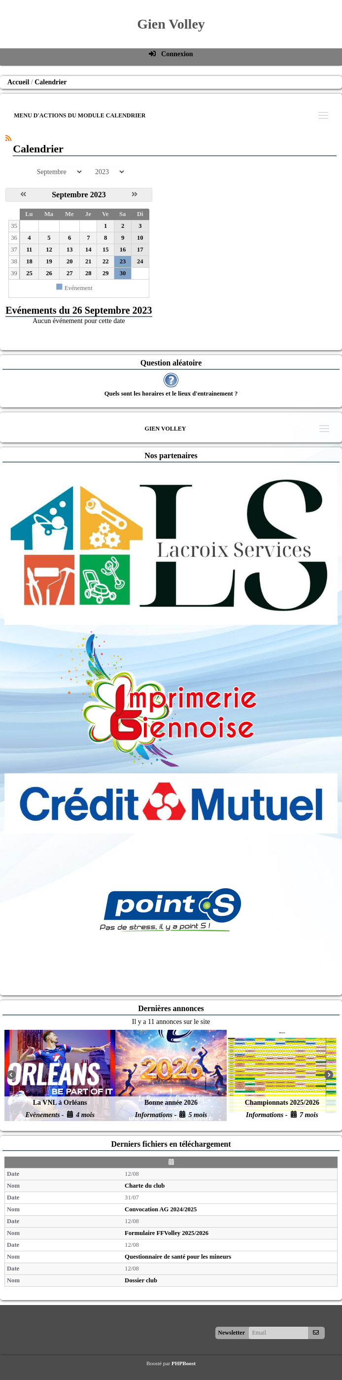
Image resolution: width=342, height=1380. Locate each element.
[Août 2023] (23, 194)
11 (29, 249)
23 (123, 261)
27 (70, 273)
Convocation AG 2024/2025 (161, 1209)
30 (123, 273)
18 (29, 261)
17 (140, 249)
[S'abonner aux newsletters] (316, 1332)
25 (29, 273)
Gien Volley (171, 24)
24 (140, 261)
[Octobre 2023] (134, 194)
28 (88, 273)
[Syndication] (8, 138)
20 (70, 261)
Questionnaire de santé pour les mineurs (178, 1256)
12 (49, 249)
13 (70, 249)
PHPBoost (183, 1363)
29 (106, 273)
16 (123, 249)
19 (49, 261)
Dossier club (141, 1280)
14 (88, 249)
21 (88, 261)
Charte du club (145, 1185)
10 (140, 237)
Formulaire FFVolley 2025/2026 (166, 1233)
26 (49, 273)
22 (106, 261)
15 (106, 249)
